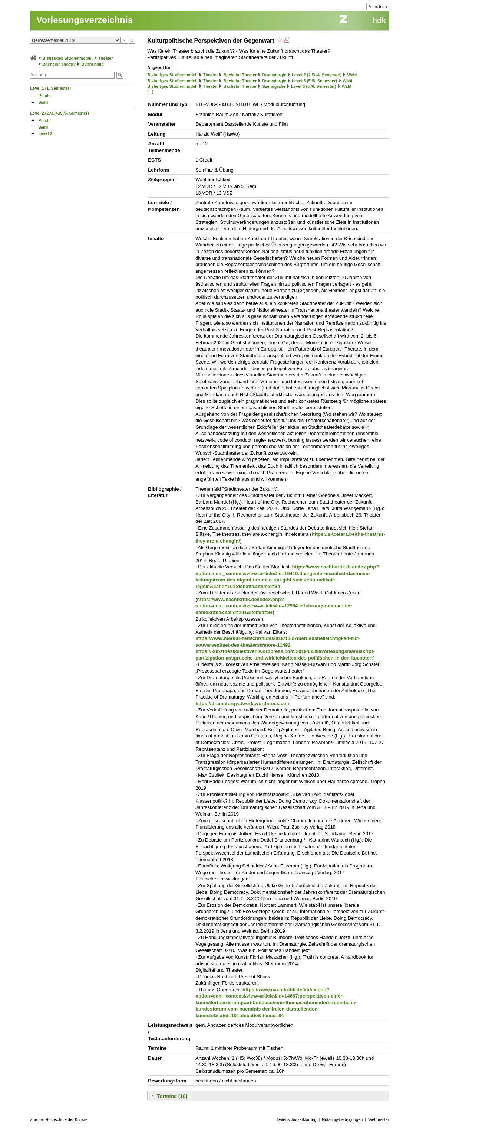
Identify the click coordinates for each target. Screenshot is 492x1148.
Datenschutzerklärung (296, 1119)
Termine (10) (172, 1096)
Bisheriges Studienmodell (67, 58)
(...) (150, 92)
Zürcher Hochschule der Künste (58, 1119)
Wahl (43, 102)
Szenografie (273, 86)
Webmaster (378, 1119)
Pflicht (44, 95)
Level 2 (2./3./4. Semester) (316, 75)
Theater (105, 58)
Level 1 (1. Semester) (50, 88)
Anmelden (378, 6)
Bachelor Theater (59, 64)
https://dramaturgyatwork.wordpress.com (242, 703)
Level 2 (45, 133)
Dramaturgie (274, 75)
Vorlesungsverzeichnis (84, 20)
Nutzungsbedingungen (342, 1119)
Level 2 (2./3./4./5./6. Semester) (59, 113)
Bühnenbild (92, 64)
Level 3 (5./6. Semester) (314, 81)
